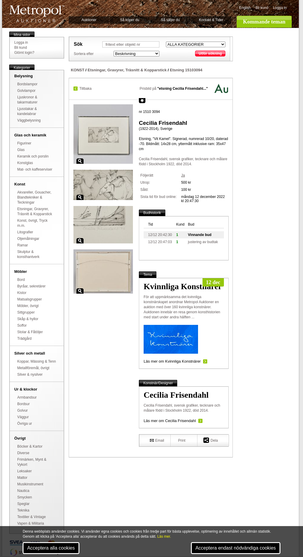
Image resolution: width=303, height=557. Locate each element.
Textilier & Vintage (31, 517)
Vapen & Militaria (30, 523)
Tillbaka (85, 88)
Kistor (21, 293)
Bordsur (23, 404)
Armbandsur (27, 397)
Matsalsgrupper (29, 299)
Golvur (22, 410)
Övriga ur (24, 423)
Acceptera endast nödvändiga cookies (235, 547)
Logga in (280, 8)
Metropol (36, 14)
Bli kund (261, 8)
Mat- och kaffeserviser (34, 169)
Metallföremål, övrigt (33, 368)
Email (157, 440)
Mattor (22, 478)
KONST (77, 70)
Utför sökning (210, 53)
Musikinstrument (30, 484)
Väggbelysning (29, 120)
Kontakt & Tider (211, 20)
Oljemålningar (28, 239)
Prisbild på (174, 88)
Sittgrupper (26, 312)
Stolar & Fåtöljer (30, 332)
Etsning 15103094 (186, 70)
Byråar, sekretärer (31, 286)
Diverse (23, 453)
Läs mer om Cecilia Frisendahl (170, 420)
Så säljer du (170, 20)
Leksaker (24, 471)
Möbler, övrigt (28, 306)
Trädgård (24, 338)
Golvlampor (26, 91)
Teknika (23, 510)
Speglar (23, 504)
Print (182, 440)
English (245, 8)
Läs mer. (164, 536)
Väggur (23, 417)
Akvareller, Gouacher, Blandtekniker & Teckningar (34, 197)
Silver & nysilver (30, 374)
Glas (21, 150)
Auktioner (89, 20)
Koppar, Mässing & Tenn (36, 361)
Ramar (22, 245)
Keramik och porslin (32, 156)
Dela (210, 440)
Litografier (25, 232)
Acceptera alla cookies (51, 547)
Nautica (23, 491)
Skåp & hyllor (27, 319)
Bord (21, 280)
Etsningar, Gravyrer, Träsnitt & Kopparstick (127, 70)
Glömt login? (24, 53)
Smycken (24, 497)
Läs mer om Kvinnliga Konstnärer (172, 361)
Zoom (80, 161)
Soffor (22, 325)
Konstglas (25, 163)
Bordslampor (27, 84)
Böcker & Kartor (30, 446)
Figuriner (24, 143)
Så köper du (129, 20)
